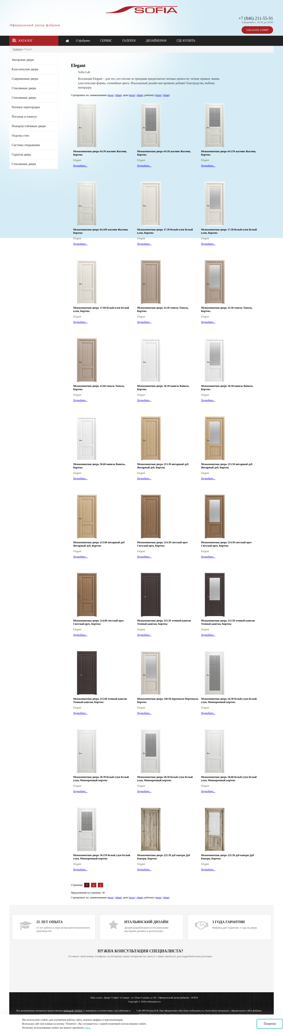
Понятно (270, 1024)
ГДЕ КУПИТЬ (186, 40)
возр (110, 95)
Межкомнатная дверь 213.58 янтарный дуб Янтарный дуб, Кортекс (226, 466)
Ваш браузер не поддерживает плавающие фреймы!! (140, 975)
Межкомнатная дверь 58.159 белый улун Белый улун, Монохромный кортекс (101, 857)
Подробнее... (80, 165)
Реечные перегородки (26, 107)
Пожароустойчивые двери (29, 126)
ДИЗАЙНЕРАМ (156, 40)
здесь (87, 1027)
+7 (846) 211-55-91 (255, 18)
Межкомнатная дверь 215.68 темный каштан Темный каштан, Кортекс (100, 700)
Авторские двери (23, 59)
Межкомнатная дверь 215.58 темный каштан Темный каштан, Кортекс (228, 622)
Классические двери (25, 69)
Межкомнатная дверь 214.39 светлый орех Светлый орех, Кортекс (162, 544)
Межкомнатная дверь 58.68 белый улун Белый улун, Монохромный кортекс (229, 778)
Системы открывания (26, 145)
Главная (17, 49)
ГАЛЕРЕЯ (129, 40)
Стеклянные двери (24, 88)
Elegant (28, 49)
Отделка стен (20, 135)
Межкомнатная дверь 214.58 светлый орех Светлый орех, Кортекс (226, 544)
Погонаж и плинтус (24, 116)
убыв (118, 95)
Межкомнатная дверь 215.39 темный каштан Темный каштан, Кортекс (164, 622)
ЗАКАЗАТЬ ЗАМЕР (257, 30)
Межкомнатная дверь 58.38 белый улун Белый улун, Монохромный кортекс (229, 700)
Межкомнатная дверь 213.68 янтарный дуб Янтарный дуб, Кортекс (99, 544)
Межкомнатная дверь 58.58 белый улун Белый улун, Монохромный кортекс (165, 778)
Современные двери (25, 78)
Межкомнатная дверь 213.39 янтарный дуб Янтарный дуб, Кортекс (162, 466)
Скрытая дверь (21, 154)
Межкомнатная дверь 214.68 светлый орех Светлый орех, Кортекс (98, 622)
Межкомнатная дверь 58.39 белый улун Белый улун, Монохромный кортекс (101, 778)
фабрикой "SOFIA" (73, 1010)
